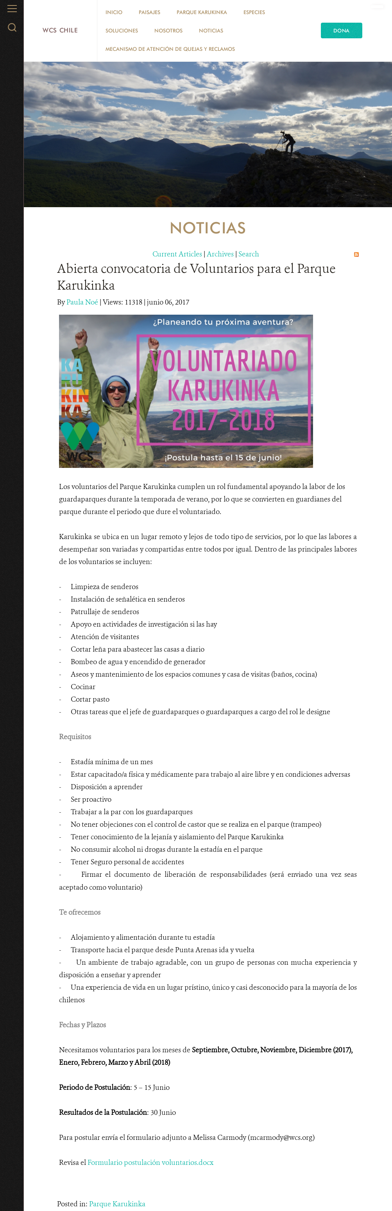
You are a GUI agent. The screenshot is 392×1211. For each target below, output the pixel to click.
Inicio (114, 12)
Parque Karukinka (202, 12)
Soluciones (122, 30)
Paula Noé (83, 302)
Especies (254, 12)
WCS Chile (60, 30)
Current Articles (177, 254)
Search (248, 254)
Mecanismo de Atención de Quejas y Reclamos (170, 49)
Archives (220, 254)
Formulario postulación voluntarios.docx (150, 1162)
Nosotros (168, 30)
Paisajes (149, 12)
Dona (341, 30)
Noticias (211, 30)
